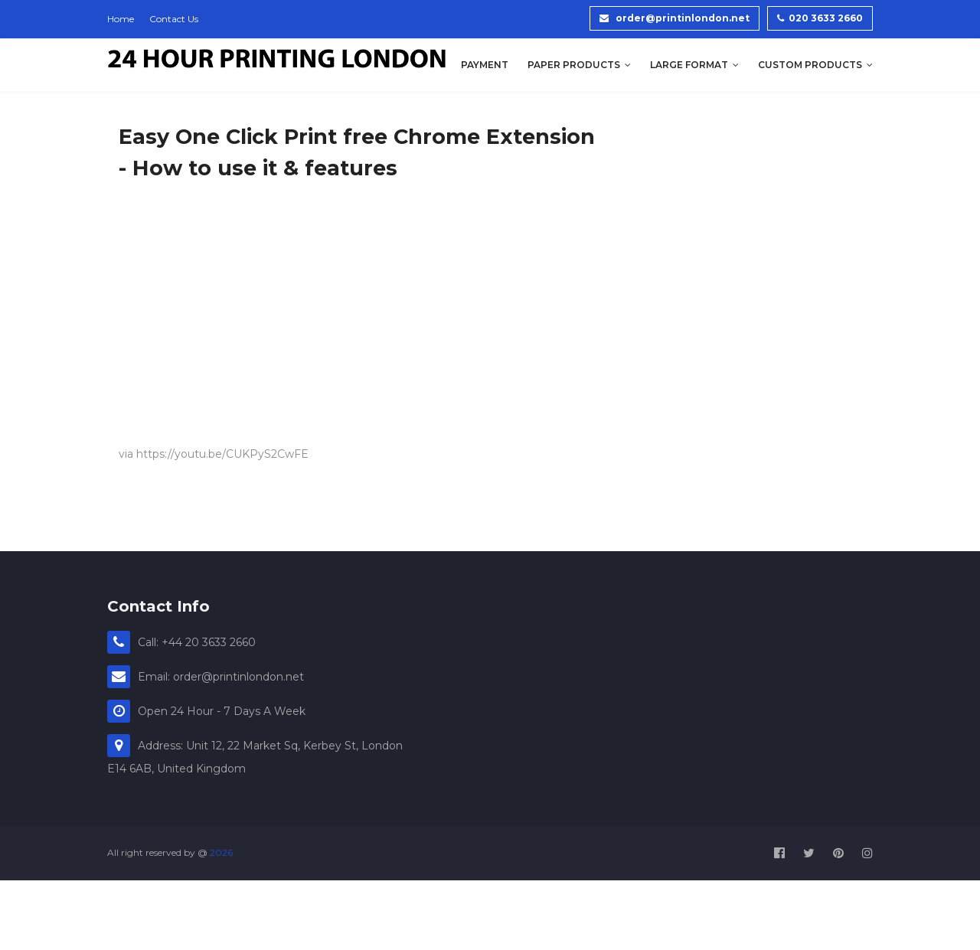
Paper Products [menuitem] (574, 64)
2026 (221, 852)
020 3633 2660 (820, 18)
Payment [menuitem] (484, 64)
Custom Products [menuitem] (810, 64)
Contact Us (173, 18)
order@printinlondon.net (674, 18)
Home (120, 18)
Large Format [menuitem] (689, 64)
